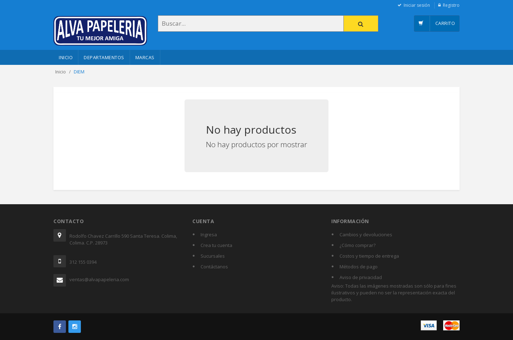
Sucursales (213, 256)
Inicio (66, 57)
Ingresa (209, 234)
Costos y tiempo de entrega (369, 256)
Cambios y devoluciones (366, 234)
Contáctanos (214, 266)
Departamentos (104, 57)
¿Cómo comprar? (357, 245)
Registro (451, 5)
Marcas (145, 57)
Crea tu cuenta (216, 245)
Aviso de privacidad (361, 277)
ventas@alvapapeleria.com (99, 279)
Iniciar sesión (417, 5)
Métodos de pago (359, 266)
